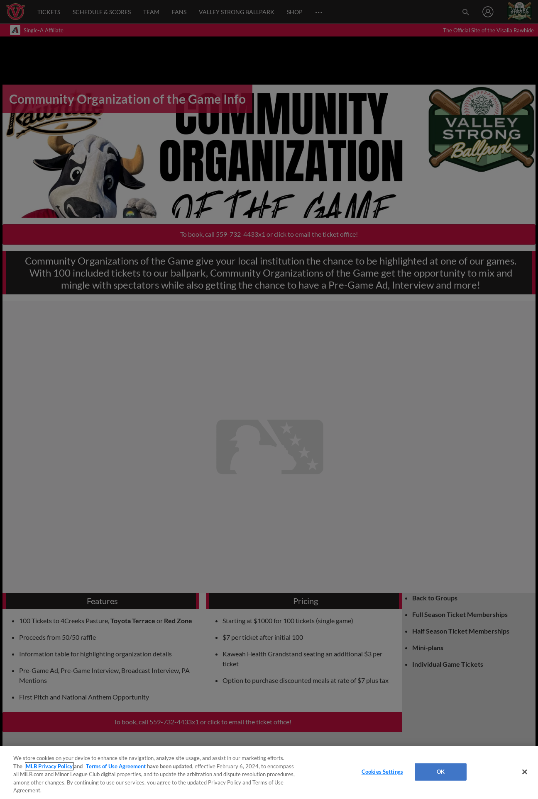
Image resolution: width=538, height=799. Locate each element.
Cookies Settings (382, 771)
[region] (269, 772)
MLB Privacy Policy (49, 766)
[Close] (525, 772)
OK (441, 771)
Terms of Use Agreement (116, 766)
